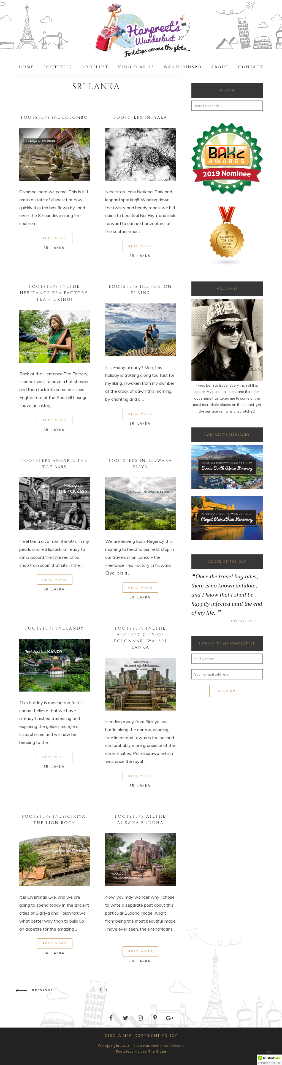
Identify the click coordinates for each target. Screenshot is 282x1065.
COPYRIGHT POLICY (155, 1035)
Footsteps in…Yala (140, 117)
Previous (34, 990)
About (220, 67)
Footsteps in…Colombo (54, 117)
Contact (250, 67)
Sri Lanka (54, 248)
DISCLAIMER (118, 1035)
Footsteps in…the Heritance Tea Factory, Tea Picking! (54, 293)
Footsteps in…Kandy (54, 628)
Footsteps (57, 67)
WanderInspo (183, 67)
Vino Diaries (136, 67)
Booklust (95, 67)
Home (26, 67)
